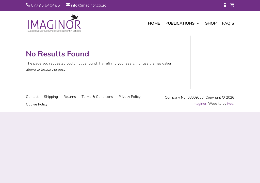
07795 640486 (45, 5)
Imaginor (199, 103)
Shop (211, 23)
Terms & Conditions (97, 97)
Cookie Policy (36, 105)
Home (154, 23)
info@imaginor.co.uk (88, 5)
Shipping (51, 97)
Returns (69, 97)
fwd (230, 103)
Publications (180, 23)
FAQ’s (228, 23)
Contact (32, 97)
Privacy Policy (129, 97)
